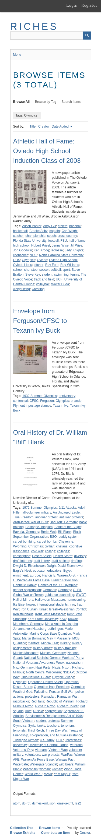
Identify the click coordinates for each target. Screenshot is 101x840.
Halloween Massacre (50, 600)
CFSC (34, 401)
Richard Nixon (45, 706)
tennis (74, 274)
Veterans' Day (23, 750)
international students (52, 604)
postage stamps (39, 405)
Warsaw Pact (64, 759)
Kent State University (43, 619)
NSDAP (68, 672)
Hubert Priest (40, 245)
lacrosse (57, 250)
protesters (32, 696)
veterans (76, 745)
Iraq (72, 604)
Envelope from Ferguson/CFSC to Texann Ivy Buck (40, 320)
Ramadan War (67, 696)
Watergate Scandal (43, 764)
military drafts (42, 648)
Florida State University (30, 240)
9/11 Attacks (67, 507)
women (57, 769)
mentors (33, 643)
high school (21, 245)
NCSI (33, 255)
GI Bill (77, 590)
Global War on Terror (28, 595)
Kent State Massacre (50, 614)
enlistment (20, 575)
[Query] (50, 35)
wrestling (38, 289)
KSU (63, 619)
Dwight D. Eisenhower (29, 566)
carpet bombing (24, 541)
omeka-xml (65, 803)
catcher (18, 236)
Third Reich (35, 730)
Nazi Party (43, 667)
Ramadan (48, 696)
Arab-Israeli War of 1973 (30, 522)
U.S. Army (47, 740)
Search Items (71, 102)
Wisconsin (30, 769)
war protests (50, 755)
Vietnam (41, 750)
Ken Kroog (41, 250)
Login (72, 5)
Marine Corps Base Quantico (50, 633)
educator (39, 570)
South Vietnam (23, 721)
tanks (41, 725)
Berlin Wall (48, 532)
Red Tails (37, 701)
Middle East (49, 643)
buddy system (68, 537)
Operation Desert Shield (45, 682)
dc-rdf (26, 803)
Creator (43, 126)
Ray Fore (51, 265)
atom (16, 803)
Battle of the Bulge (67, 527)
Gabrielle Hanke (24, 585)
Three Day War (56, 730)
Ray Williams (69, 265)
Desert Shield (41, 556)
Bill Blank (64, 532)
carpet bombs (47, 541)
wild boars (66, 764)
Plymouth (20, 405)
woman (45, 769)
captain (54, 231)
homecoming (76, 600)
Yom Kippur (62, 774)
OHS (16, 260)
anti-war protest (46, 517)
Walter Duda (60, 284)
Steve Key (32, 274)
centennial (20, 401)
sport (66, 270)
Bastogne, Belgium (39, 527)
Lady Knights (74, 250)
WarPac (66, 755)
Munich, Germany (53, 653)
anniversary (67, 396)
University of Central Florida (48, 745)
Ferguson (47, 401)
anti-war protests (71, 517)
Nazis (56, 667)
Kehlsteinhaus (23, 614)
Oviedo (42, 260)
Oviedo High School (63, 260)
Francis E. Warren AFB (58, 575)
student (47, 274)
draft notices (60, 561)
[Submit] (87, 35)
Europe (35, 575)
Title (33, 126)
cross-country (67, 236)
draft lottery (42, 561)
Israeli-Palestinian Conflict (67, 609)
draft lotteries (22, 561)
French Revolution (64, 580)
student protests (47, 721)
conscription (21, 556)
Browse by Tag (45, 102)
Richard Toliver (68, 706)
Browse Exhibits (22, 833)
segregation (53, 711)
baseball (75, 226)
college (50, 551)
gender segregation (27, 590)
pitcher (38, 265)
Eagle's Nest (22, 570)
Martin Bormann (33, 638)
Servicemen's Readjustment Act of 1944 (54, 716)
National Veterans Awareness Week (38, 663)
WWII (48, 774)
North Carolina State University (61, 255)
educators (54, 570)
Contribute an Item (55, 833)
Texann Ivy (60, 405)
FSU (64, 240)
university (20, 745)
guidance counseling (59, 595)
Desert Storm (62, 556)
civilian (49, 546)
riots (28, 711)
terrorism (67, 725)
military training (65, 648)
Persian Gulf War (61, 692)
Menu (17, 55)
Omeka (84, 833)
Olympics (28, 260)
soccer (44, 270)
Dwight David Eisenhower (65, 566)
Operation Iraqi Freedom (51, 687)
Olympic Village (63, 677)
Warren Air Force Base (37, 759)
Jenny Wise (60, 245)
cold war (37, 551)
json (52, 803)
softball (56, 270)
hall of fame (77, 240)
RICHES (34, 26)
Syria (32, 725)
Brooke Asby (38, 231)
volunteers (32, 755)
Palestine (40, 692)
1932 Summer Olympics (39, 396)
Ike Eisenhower (24, 604)
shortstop (30, 270)
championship (36, 236)
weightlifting (21, 289)
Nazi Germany (23, 667)
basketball (20, 231)
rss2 (78, 803)
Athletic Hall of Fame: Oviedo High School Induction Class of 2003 (47, 151)
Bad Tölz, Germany (64, 522)
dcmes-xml (40, 803)
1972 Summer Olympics (39, 507)
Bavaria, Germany (26, 532)
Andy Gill (49, 226)
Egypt (67, 570)
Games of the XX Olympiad (57, 585)
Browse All (21, 102)
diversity (80, 556)
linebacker (20, 255)
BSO (53, 537)
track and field (44, 279)
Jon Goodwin (22, 250)
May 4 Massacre (59, 638)
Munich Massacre (26, 653)
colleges (63, 551)
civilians (61, 546)
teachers (53, 725)
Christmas (35, 546)
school (18, 270)
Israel (43, 609)
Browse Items (49, 828)
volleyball (42, 284)
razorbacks (21, 701)
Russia (38, 711)
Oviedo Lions (22, 265)
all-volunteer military (36, 512)
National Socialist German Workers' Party (53, 658)
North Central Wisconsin (43, 672)
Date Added (60, 126)
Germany (64, 590)
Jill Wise (76, 245)
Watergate (20, 764)
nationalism (74, 663)
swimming (61, 274)
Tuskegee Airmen (25, 740)
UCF (59, 279)
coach (51, 236)
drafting (76, 561)
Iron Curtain (29, 609)
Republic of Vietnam (60, 701)
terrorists (19, 730)
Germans (49, 590)
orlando (76, 401)
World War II (33, 774)
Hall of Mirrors (23, 600)
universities (73, 740)
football (53, 240)
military (65, 643)
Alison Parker (31, 226)
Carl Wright (70, 231)
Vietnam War (57, 750)
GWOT (81, 595)
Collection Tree (21, 828)
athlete (62, 226)
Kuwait (73, 619)
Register (89, 5)
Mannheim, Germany (28, 624)
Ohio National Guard (35, 677)
